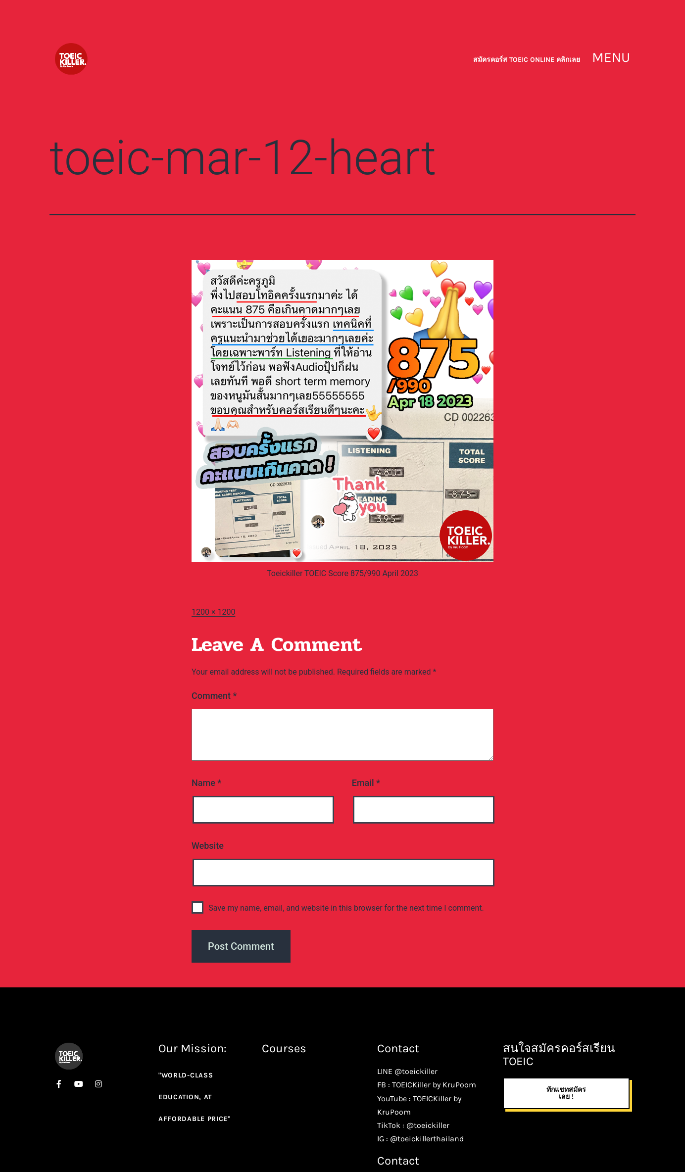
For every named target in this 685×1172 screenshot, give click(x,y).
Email (366, 783)
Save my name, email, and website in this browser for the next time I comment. (346, 908)
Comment (214, 695)
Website (208, 845)
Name (206, 783)
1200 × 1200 (213, 612)
